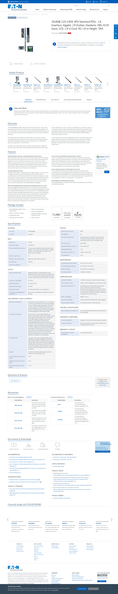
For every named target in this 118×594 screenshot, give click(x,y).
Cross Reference (89, 547)
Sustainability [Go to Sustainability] (54, 582)
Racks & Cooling (81, 9)
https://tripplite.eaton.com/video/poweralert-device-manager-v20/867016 (71, 485)
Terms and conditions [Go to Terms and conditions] (77, 578)
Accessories (55, 100)
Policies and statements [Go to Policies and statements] (78, 577)
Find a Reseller (54, 546)
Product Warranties (73, 549)
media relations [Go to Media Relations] (75, 575)
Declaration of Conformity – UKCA (61, 459)
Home (9, 14)
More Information (93, 589)
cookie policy (55, 590)
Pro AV (35, 556)
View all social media (102, 578)
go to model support (103, 451)
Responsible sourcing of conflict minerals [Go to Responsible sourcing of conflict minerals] (82, 580)
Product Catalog (16, 14)
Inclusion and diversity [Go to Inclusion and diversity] (57, 578)
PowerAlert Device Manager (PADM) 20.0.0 (19, 457)
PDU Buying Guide (57, 466)
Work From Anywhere (38, 546)
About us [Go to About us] (53, 575)
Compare (29, 397)
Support (105, 9)
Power (37, 9)
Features (28, 100)
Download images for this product (61, 498)
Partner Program (89, 549)
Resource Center (20, 551)
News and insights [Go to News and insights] (55, 583)
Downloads (71, 547)
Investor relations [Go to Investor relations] (55, 580)
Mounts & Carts (94, 9)
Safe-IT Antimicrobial (38, 554)
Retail (35, 559)
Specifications (41, 100)
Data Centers (36, 547)
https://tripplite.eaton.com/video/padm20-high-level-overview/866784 (70, 475)
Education (36, 551)
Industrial (36, 558)
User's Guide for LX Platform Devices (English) (20, 462)
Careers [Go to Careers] (53, 577)
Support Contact (72, 552)
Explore (106, 171)
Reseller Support (90, 546)
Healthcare (36, 549)
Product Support (72, 546)
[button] (11, 84)
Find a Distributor (55, 547)
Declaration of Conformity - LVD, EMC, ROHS (64, 457)
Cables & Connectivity (49, 9)
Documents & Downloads (72, 100)
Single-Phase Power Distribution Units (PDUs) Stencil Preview (24, 482)
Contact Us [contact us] (102, 581)
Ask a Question (15, 381)
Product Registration (73, 551)
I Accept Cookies (82, 589)
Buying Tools (19, 549)
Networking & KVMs (66, 9)
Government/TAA (37, 552)
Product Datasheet (14, 472)
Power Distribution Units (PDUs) (30, 14)
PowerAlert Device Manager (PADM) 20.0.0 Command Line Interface (26, 459)
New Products (20, 547)
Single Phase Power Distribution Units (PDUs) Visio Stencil (23, 479)
